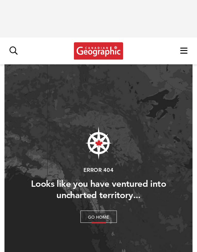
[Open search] (14, 51)
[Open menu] (183, 51)
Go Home (98, 217)
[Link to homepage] (98, 51)
